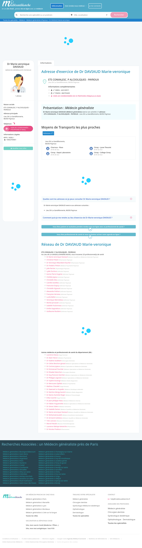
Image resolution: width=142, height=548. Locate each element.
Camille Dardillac (53, 283)
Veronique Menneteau (55, 300)
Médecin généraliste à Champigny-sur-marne (55, 452)
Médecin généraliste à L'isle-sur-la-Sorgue (41, 512)
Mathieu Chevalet (53, 386)
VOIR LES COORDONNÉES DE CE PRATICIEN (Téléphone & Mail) (76, 96)
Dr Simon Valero (53, 406)
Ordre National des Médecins (12, 542)
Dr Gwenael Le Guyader (55, 389)
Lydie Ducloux (52, 271)
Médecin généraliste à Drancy (49, 456)
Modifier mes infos (18, 148)
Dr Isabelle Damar (53, 409)
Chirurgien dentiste (80, 502)
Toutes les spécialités (10, 20)
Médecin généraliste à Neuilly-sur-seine (53, 467)
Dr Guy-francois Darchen (56, 375)
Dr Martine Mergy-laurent (56, 392)
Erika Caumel (51, 398)
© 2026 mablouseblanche (31, 539)
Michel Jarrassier (53, 303)
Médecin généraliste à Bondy (49, 483)
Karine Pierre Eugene (54, 274)
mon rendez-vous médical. (76, 6)
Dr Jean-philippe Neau (55, 401)
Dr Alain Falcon (52, 358)
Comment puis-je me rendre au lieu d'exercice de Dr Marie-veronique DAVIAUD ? (87, 217)
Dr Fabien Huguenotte (55, 403)
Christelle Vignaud (53, 288)
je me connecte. (95, 6)
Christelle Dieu (52, 280)
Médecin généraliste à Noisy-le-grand (52, 463)
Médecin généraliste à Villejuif (49, 478)
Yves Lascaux (51, 421)
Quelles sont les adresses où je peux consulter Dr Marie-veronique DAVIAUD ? (87, 199)
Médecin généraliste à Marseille (37, 502)
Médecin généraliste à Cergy (49, 476)
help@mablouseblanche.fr (119, 499)
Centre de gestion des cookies (67, 542)
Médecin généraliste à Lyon (36, 506)
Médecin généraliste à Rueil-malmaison (17, 481)
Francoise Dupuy (53, 285)
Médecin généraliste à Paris (13, 461)
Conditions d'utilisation (10, 539)
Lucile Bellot (51, 297)
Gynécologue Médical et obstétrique (86, 506)
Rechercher (119, 15)
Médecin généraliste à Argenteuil (15, 458)
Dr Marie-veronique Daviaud (57, 257)
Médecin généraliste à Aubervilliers (51, 454)
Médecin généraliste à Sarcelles (50, 469)
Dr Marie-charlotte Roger (56, 395)
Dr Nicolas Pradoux (54, 429)
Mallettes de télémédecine (98, 539)
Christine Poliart (52, 260)
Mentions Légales (48, 539)
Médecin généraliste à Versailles (15, 469)
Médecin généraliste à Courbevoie (15, 467)
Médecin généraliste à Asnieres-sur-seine (18, 478)
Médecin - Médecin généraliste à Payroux (33, 20)
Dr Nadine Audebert (54, 361)
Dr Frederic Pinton (53, 265)
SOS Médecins (115, 539)
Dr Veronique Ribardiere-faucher (59, 263)
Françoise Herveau (53, 294)
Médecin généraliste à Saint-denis (15, 454)
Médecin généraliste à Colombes (15, 474)
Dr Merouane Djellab (54, 383)
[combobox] (91, 15)
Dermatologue (78, 512)
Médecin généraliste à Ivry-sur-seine (51, 474)
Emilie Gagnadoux (53, 308)
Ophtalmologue (78, 509)
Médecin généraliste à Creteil (14, 465)
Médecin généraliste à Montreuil (15, 456)
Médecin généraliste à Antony (49, 465)
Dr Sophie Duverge (54, 381)
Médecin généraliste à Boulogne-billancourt (19, 452)
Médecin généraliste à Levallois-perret (52, 461)
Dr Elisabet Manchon (54, 372)
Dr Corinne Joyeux (53, 366)
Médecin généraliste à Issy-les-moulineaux (54, 458)
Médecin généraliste (80, 499)
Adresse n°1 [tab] (48, 133)
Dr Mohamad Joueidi (54, 415)
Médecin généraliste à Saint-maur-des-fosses (19, 483)
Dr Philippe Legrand (54, 378)
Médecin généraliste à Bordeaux (38, 509)
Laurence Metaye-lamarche (57, 426)
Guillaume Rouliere (54, 311)
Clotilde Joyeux (52, 277)
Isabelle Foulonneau (54, 305)
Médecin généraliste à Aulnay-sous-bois (17, 476)
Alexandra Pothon (53, 291)
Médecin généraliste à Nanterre (14, 463)
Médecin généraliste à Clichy (49, 472)
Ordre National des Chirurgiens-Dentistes (39, 542)
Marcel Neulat (52, 423)
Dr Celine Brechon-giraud (56, 363)
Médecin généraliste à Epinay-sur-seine (53, 481)
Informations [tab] (46, 63)
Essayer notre (71, 539)
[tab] (88, 199)
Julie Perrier (51, 268)
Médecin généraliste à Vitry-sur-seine (16, 472)
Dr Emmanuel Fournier (55, 369)
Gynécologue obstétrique (118, 515)
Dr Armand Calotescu (54, 418)
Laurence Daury (52, 355)
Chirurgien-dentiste (116, 512)
